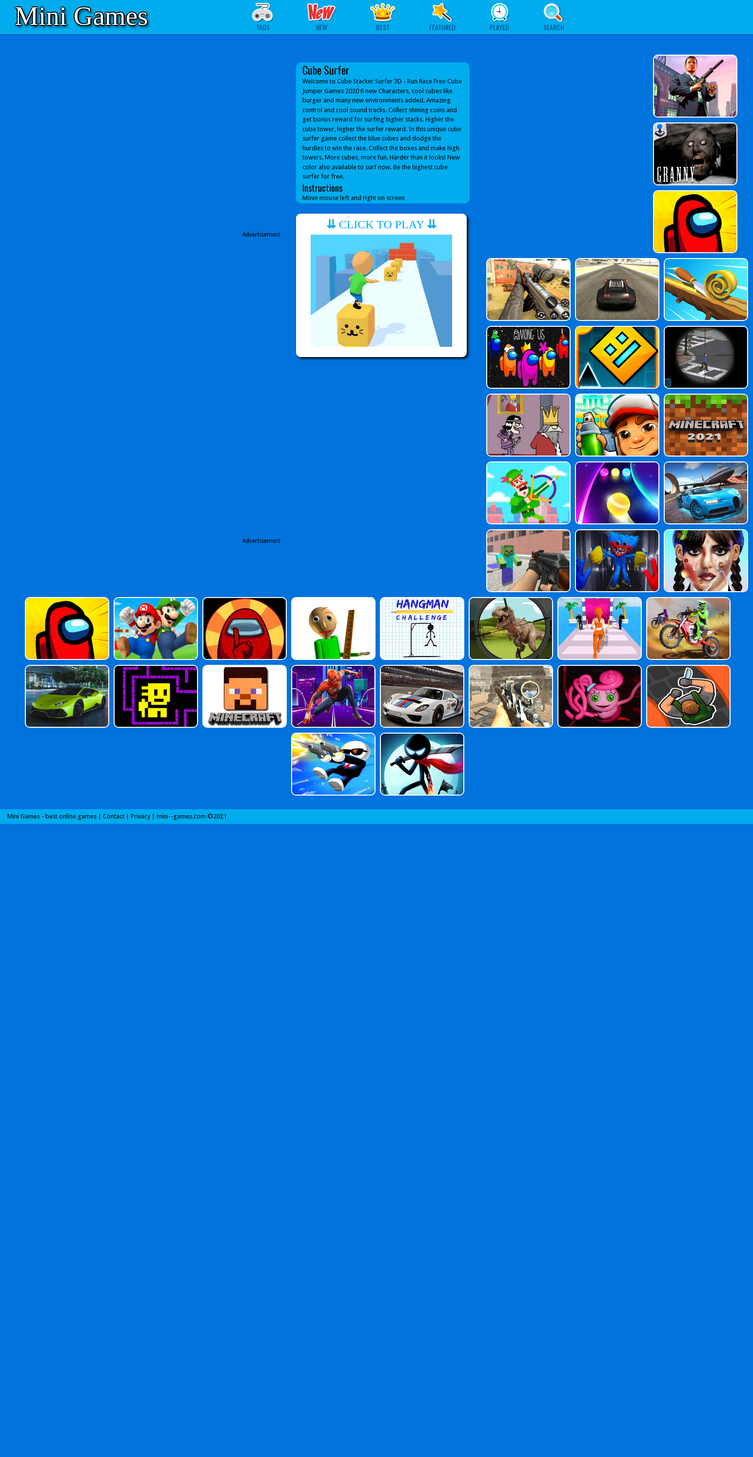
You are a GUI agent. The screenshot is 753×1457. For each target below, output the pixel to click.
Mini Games (81, 16)
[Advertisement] (204, 460)
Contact (113, 816)
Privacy (140, 816)
